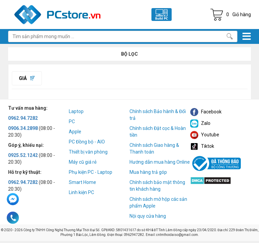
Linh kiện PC (81, 192)
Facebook (206, 111)
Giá (27, 78)
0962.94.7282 (23, 118)
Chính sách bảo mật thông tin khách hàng (157, 186)
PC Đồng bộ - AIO (87, 141)
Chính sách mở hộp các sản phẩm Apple (158, 202)
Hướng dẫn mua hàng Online (160, 162)
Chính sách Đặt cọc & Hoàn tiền (158, 132)
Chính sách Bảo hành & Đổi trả (158, 115)
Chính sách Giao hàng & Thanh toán (154, 148)
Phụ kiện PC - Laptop (90, 172)
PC (72, 121)
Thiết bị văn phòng (88, 152)
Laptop (76, 111)
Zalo (200, 123)
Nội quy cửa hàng (148, 216)
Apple (75, 131)
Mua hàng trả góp (148, 172)
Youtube (204, 134)
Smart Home (82, 182)
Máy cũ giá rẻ (82, 162)
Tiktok (202, 146)
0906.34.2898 (23, 128)
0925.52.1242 (23, 155)
